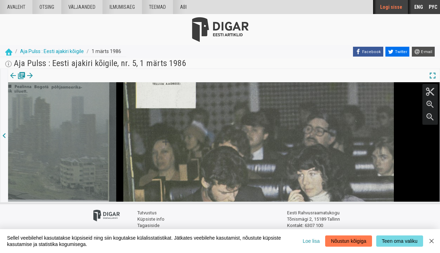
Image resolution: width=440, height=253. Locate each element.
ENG (418, 7)
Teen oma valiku (399, 241)
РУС (433, 7)
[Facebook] (368, 52)
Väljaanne (18, 80)
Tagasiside (148, 225)
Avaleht (16, 7)
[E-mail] (423, 52)
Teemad (157, 7)
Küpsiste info (151, 218)
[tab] (18, 80)
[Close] (431, 241)
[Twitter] (397, 52)
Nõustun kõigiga (348, 241)
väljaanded (81, 7)
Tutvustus (147, 212)
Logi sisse (391, 7)
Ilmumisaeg (122, 7)
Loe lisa (311, 241)
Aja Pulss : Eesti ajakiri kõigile (52, 51)
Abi (183, 7)
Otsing (46, 7)
